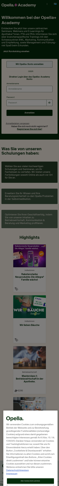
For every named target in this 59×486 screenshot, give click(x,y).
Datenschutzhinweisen (17, 476)
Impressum (11, 479)
